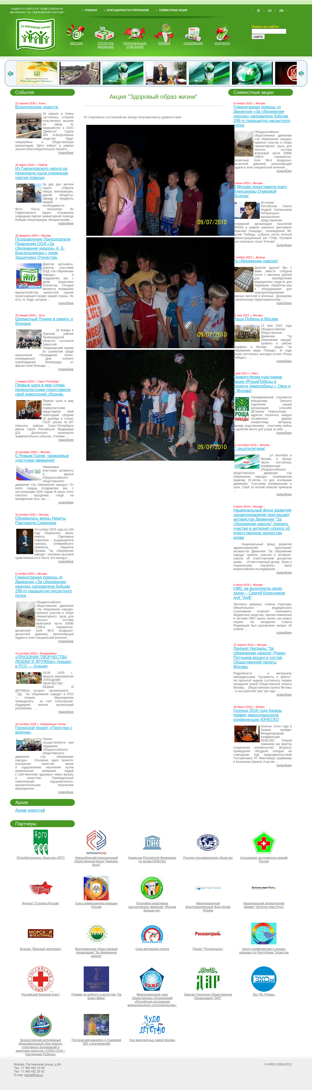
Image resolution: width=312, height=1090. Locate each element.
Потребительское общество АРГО (40, 858)
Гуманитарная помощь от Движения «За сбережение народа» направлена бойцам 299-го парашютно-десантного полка (43, 586)
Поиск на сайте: (266, 27)
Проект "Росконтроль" (208, 949)
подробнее (66, 152)
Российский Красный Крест (40, 994)
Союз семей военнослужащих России (96, 905)
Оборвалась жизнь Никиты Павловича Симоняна (40, 520)
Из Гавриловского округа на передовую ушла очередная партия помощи (41, 173)
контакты (222, 43)
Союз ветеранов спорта (152, 949)
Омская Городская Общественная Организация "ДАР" (208, 996)
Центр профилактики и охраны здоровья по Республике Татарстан (264, 950)
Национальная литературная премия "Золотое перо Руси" (263, 905)
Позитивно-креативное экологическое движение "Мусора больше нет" (152, 907)
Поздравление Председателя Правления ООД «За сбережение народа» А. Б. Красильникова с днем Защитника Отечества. (43, 248)
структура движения (106, 45)
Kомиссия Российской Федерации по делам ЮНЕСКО (152, 859)
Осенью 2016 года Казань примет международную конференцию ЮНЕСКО (257, 715)
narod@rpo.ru (33, 1075)
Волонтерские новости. (37, 107)
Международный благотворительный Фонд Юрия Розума (207, 907)
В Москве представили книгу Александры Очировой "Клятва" (260, 191)
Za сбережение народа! (255, 261)
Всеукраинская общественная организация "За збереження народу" (96, 952)
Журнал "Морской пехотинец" (41, 949)
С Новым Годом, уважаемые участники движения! (42, 458)
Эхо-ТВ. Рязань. (263, 994)
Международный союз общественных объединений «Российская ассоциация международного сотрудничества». (152, 1000)
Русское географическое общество (208, 858)
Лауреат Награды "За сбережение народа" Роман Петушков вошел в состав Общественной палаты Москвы (259, 657)
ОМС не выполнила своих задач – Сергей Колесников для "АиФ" (259, 593)
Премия (164, 43)
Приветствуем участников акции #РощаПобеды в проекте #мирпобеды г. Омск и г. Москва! (262, 384)
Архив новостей (30, 810)
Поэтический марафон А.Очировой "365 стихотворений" (96, 1041)
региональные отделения (134, 45)
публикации (193, 43)
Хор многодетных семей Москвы (152, 1040)
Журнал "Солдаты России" (40, 903)
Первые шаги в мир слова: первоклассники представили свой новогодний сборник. (43, 389)
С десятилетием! (249, 448)
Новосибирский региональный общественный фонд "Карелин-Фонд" (96, 861)
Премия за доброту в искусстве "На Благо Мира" (96, 996)
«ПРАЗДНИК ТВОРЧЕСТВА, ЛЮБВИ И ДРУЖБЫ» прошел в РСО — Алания (43, 661)
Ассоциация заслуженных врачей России (264, 859)
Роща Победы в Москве (255, 319)
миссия (76, 43)
